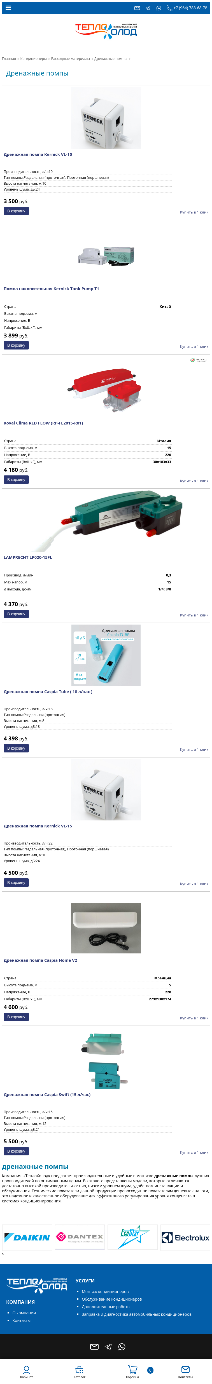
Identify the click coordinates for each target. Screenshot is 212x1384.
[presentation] (2, 1253)
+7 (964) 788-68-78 (190, 7)
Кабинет (26, 1377)
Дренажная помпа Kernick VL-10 (38, 154)
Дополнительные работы (106, 1306)
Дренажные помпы (110, 58)
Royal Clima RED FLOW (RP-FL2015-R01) (43, 423)
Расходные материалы (70, 58)
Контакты (21, 1320)
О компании (24, 1312)
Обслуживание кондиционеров (112, 1299)
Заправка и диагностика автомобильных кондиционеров (137, 1314)
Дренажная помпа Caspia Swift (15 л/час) (47, 1094)
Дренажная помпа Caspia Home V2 (40, 960)
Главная (9, 58)
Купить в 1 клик (194, 212)
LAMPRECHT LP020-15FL (28, 557)
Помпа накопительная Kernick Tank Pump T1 (51, 288)
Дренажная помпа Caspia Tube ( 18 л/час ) (48, 691)
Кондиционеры (33, 58)
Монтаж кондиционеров (105, 1291)
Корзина (132, 1377)
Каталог (79, 1377)
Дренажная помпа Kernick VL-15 (38, 826)
